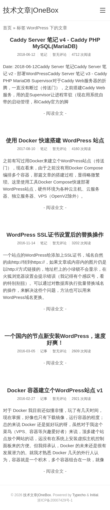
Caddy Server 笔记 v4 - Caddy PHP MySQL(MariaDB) (55, 43)
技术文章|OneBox (30, 10)
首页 (7, 27)
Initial (94, 495)
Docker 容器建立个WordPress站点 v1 (55, 390)
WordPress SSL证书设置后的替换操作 (54, 235)
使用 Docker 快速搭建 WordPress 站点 (55, 140)
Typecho (79, 495)
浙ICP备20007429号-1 (54, 500)
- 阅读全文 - (54, 113)
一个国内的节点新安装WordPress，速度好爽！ (55, 339)
